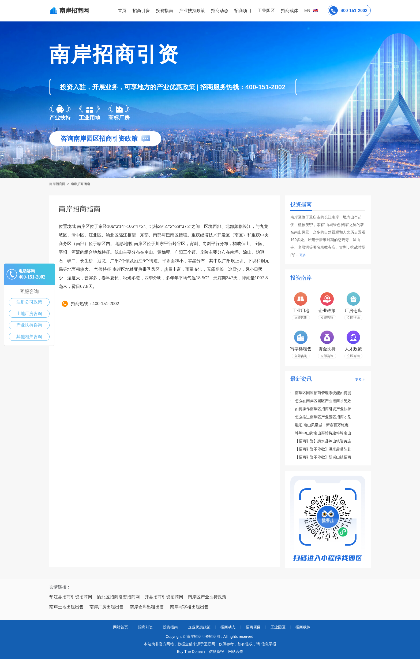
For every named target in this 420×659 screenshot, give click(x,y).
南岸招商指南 (80, 184)
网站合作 (235, 651)
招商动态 (219, 10)
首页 (122, 10)
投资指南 (164, 10)
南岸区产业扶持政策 (207, 597)
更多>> (360, 380)
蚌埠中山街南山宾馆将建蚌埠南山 (323, 433)
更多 (302, 255)
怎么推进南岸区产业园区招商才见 (323, 417)
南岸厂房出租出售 (106, 607)
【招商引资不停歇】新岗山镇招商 (323, 457)
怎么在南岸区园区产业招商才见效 (323, 401)
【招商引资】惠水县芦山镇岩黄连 (323, 441)
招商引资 (141, 10)
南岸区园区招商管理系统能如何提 (323, 393)
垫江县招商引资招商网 (70, 597)
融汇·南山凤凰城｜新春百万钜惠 (321, 425)
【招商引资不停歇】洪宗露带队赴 (323, 449)
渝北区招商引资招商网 (118, 597)
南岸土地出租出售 (66, 607)
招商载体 (302, 627)
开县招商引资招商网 (164, 597)
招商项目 (243, 10)
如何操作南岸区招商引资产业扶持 (323, 409)
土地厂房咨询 (29, 313)
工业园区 (266, 10)
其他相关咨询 (29, 336)
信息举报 (216, 651)
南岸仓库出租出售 (147, 607)
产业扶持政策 (192, 10)
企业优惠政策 (199, 627)
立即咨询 (300, 318)
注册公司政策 (29, 302)
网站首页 (120, 627)
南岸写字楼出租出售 (189, 607)
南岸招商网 (57, 184)
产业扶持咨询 (29, 325)
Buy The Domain (191, 651)
